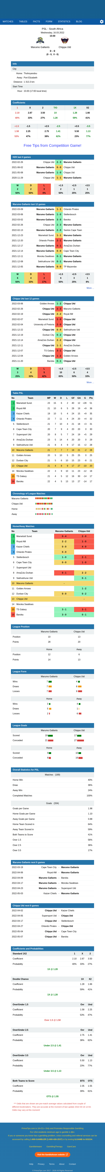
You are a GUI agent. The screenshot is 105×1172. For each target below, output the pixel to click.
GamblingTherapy (54, 1146)
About (61, 1164)
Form (49, 21)
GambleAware (35, 1146)
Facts (36, 21)
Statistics (64, 21)
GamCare (71, 1146)
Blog (79, 21)
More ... (90, 288)
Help (31, 1164)
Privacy (41, 1164)
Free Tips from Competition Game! (52, 145)
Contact (72, 1164)
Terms (52, 1164)
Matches (8, 21)
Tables (23, 21)
